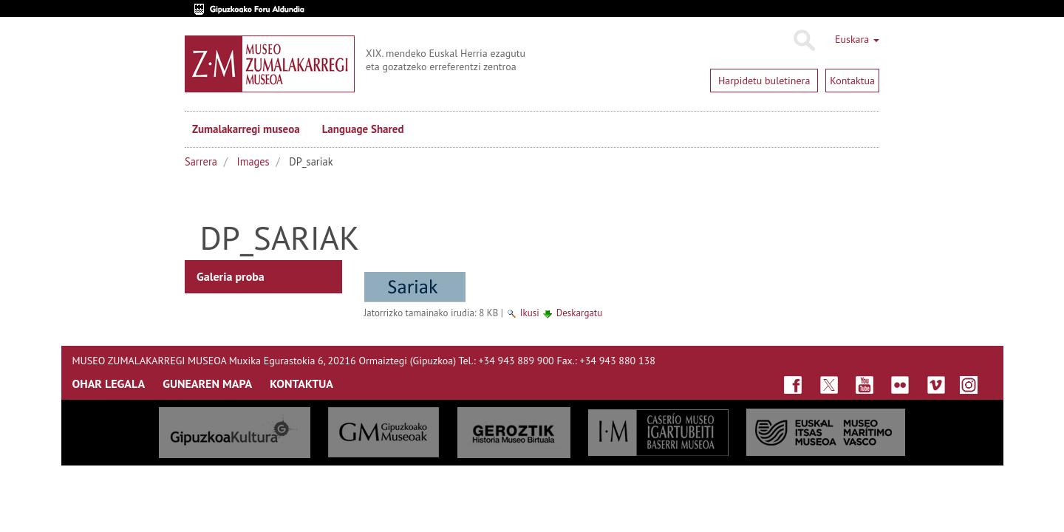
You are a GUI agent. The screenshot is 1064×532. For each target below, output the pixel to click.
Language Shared (363, 129)
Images (253, 161)
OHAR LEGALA (109, 383)
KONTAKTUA (301, 383)
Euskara (857, 39)
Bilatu (803, 41)
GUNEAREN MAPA (207, 383)
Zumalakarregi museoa (246, 129)
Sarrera (201, 161)
